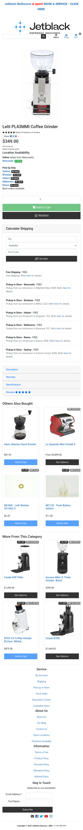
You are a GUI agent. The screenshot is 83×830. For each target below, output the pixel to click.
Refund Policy (41, 776)
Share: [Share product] (10, 136)
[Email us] (32, 816)
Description (12, 369)
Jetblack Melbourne (18, 4)
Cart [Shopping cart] (77, 36)
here (29, 275)
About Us (41, 717)
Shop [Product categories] (66, 36)
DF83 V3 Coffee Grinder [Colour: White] (18, 640)
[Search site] (43, 36)
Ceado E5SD (53, 638)
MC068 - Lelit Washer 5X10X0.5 (16, 507)
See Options (62, 462)
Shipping (41, 681)
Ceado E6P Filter (13, 577)
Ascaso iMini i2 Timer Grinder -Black (58, 579)
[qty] (41, 239)
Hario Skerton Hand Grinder (20, 444)
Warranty (10, 377)
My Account (41, 675)
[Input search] (21, 36)
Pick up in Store (42, 687)
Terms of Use (41, 752)
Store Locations (41, 735)
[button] (41, 215)
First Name (14, 801)
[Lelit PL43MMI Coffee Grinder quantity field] (41, 199)
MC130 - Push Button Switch (58, 507)
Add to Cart (41, 207)
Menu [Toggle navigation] (56, 36)
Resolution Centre (41, 699)
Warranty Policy (42, 770)
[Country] (41, 245)
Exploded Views (41, 706)
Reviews (18, 392)
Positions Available (41, 741)
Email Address (14, 794)
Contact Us (41, 729)
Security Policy (41, 764)
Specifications (13, 384)
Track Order (41, 693)
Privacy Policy (41, 758)
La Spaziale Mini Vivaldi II (60, 444)
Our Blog (41, 723)
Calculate (41, 258)
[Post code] (41, 252)
